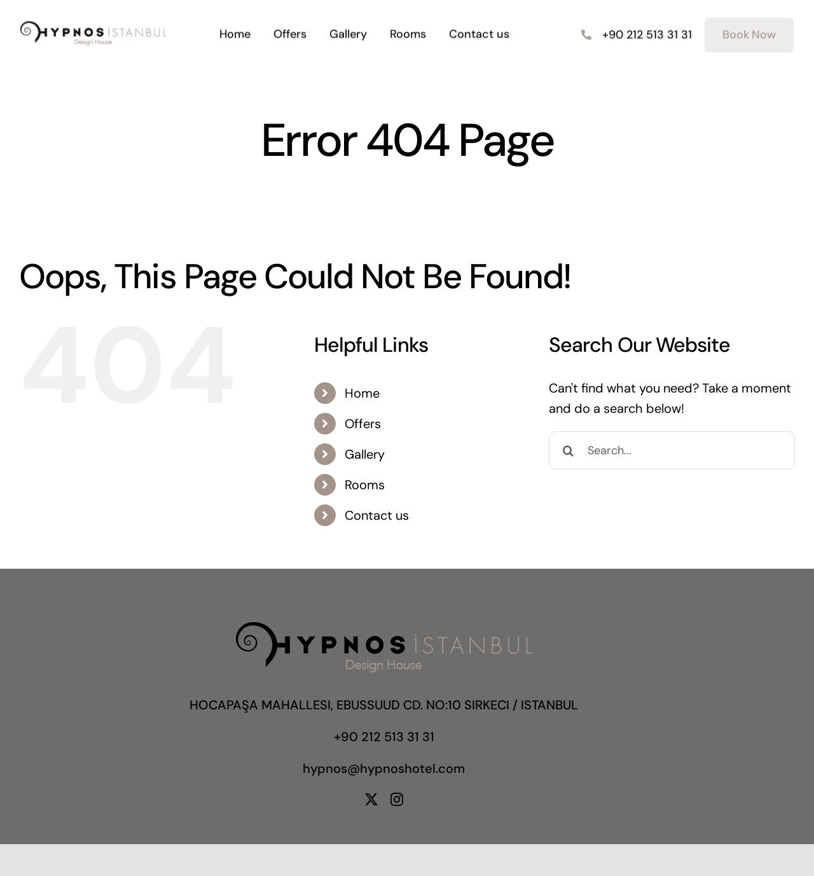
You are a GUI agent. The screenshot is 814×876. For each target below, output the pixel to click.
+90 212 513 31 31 (384, 736)
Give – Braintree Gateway (499, 860)
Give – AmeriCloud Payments (439, 860)
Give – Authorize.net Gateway (452, 860)
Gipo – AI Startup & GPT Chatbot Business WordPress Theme (382, 860)
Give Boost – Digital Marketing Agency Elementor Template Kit (480, 860)
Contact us (377, 515)
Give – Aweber (463, 860)
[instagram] (396, 799)
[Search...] (672, 450)
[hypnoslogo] (93, 26)
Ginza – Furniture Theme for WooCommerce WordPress (358, 860)
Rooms (365, 484)
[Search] (568, 450)
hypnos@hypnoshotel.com (384, 768)
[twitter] (371, 799)
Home (362, 393)
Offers (363, 423)
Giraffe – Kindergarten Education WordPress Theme (407, 860)
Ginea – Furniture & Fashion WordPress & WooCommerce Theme (332, 860)
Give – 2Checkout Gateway (425, 860)
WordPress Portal (314, 860)
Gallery (365, 454)
